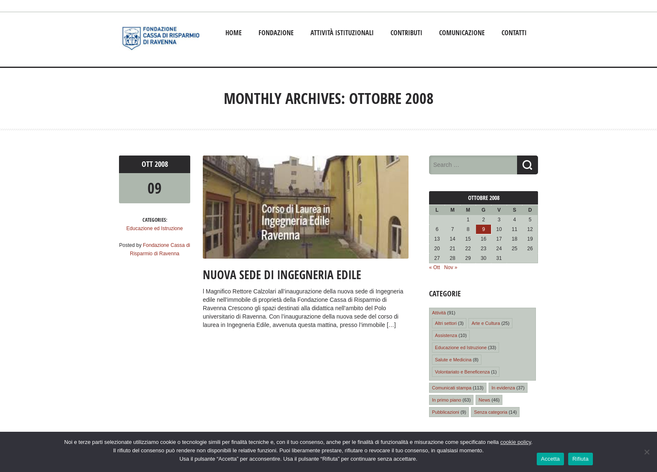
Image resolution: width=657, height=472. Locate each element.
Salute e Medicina (453, 359)
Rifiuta (580, 459)
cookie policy (515, 442)
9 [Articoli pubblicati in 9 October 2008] (483, 229)
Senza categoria (490, 412)
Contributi (406, 32)
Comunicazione (462, 32)
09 (154, 188)
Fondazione (276, 32)
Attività (439, 312)
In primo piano (446, 399)
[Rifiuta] (646, 452)
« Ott (434, 267)
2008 (161, 164)
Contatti (514, 32)
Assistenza (446, 335)
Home (233, 32)
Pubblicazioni (445, 412)
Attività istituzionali (342, 32)
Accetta (550, 459)
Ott (148, 164)
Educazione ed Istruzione (155, 228)
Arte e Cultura (485, 323)
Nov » (450, 267)
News (484, 399)
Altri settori (446, 323)
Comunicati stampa (451, 387)
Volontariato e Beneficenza (462, 371)
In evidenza (503, 387)
